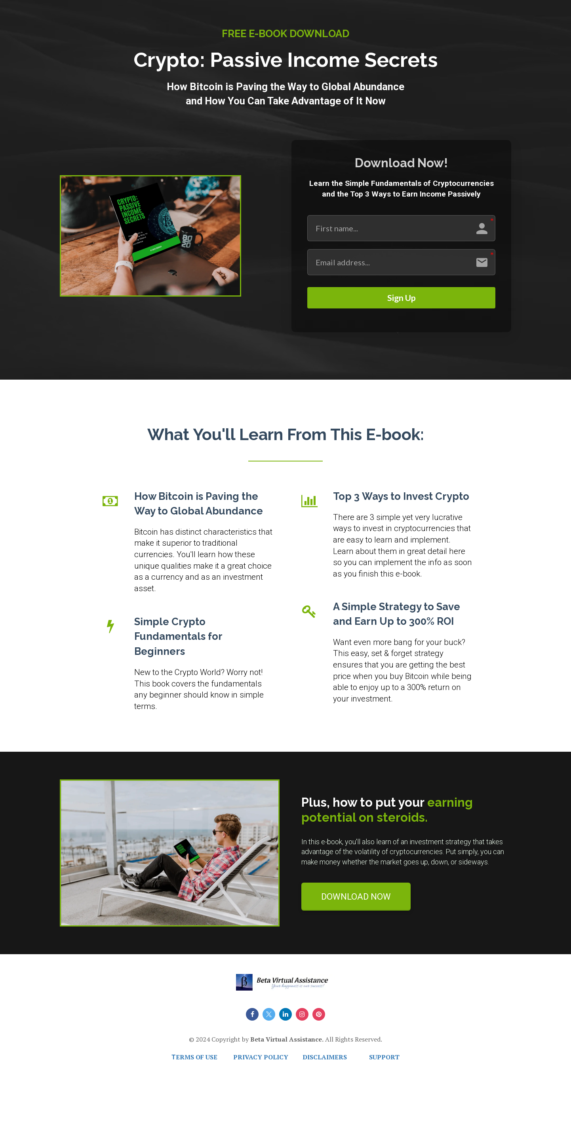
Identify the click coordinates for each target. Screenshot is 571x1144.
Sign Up (401, 300)
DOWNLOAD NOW (356, 902)
